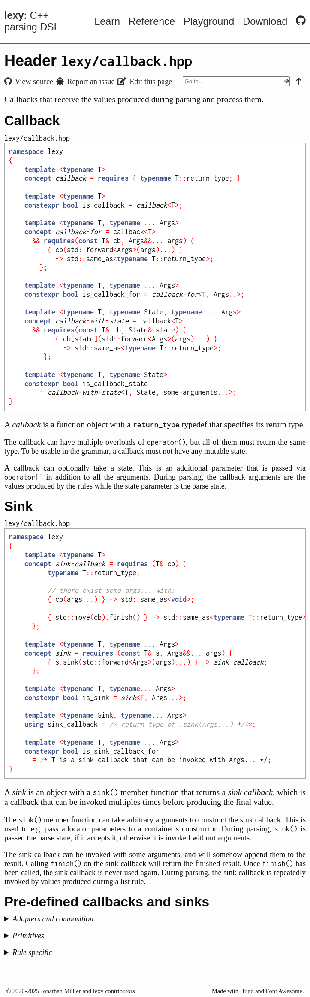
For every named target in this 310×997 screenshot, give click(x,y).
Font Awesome (284, 991)
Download (265, 21)
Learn (107, 21)
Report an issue (85, 81)
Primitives (28, 935)
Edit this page (144, 81)
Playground (209, 21)
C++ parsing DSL (32, 21)
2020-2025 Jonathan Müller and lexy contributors (73, 991)
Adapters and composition (52, 919)
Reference (152, 21)
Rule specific (32, 952)
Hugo (247, 991)
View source (28, 81)
